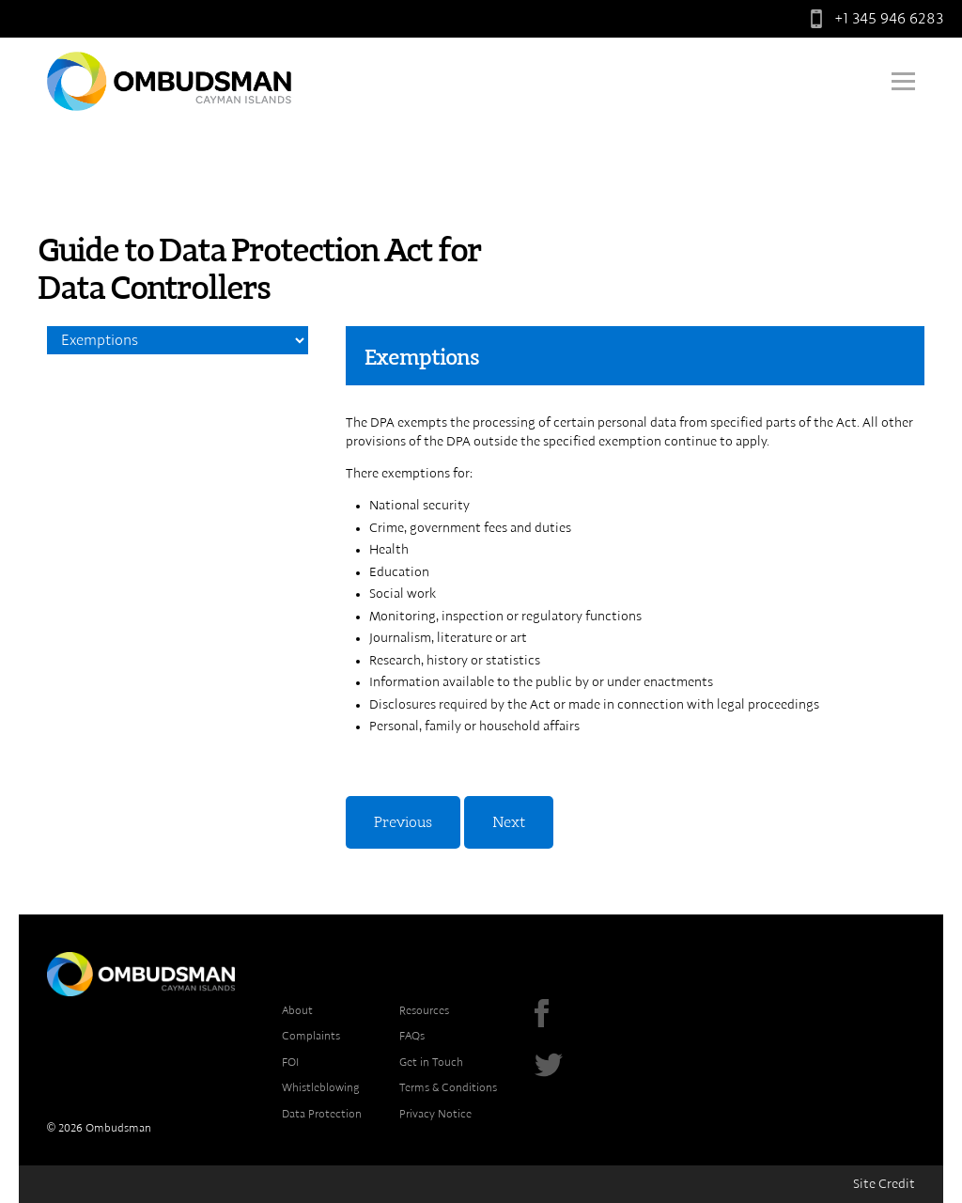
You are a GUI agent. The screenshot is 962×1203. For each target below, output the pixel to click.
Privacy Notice (435, 1113)
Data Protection (322, 1113)
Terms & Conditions (448, 1087)
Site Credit (884, 1184)
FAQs (412, 1035)
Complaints (311, 1035)
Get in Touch (431, 1062)
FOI (290, 1062)
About (297, 1010)
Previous (403, 822)
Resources (424, 1010)
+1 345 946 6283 (872, 18)
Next (508, 822)
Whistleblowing (321, 1087)
